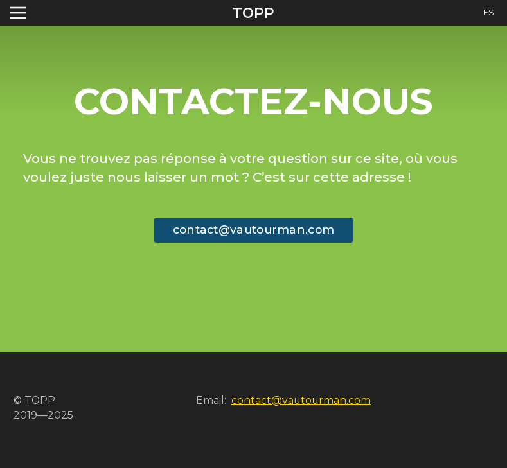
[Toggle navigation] (18, 13)
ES (488, 12)
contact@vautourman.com (254, 229)
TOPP (253, 12)
